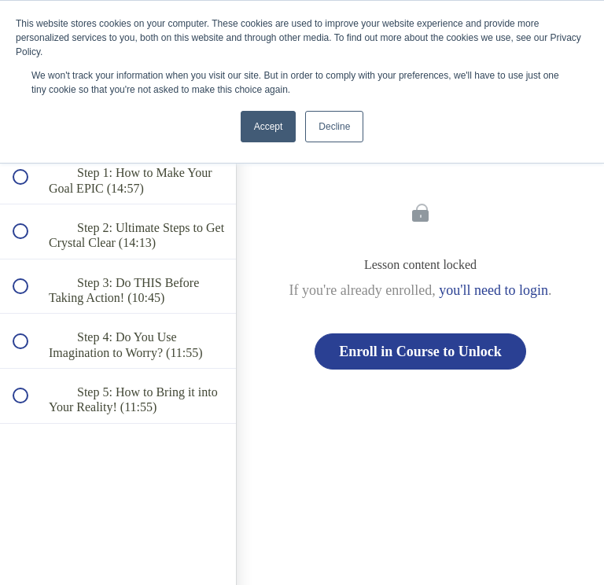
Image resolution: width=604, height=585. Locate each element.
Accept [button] (268, 126)
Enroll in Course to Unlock (420, 351)
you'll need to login (493, 290)
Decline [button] (334, 126)
